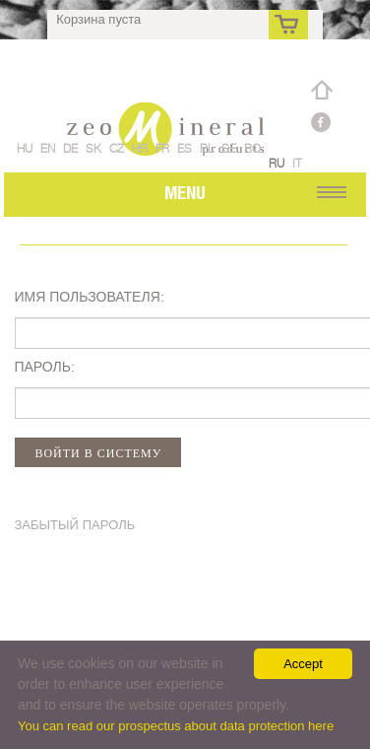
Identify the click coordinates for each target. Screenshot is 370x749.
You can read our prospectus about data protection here (176, 725)
